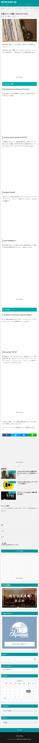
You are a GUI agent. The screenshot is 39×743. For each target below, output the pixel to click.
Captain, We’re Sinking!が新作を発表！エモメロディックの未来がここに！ (27, 473)
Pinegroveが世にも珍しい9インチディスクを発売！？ (27, 482)
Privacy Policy (19, 736)
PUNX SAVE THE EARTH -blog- (9, 2)
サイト (2, 536)
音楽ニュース (8, 4)
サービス (20, 4)
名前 (2, 525)
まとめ (24, 4)
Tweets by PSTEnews (6, 669)
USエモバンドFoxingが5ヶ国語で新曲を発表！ (27, 493)
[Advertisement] (19, 65)
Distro (32, 4)
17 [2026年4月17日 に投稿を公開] (28, 691)
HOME (3, 8)
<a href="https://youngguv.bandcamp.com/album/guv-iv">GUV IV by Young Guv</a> (19, 166)
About (2, 4)
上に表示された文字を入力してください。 (10, 544)
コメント (3, 510)
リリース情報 (18, 8)
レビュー (14, 4)
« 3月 (5, 698)
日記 (29, 4)
